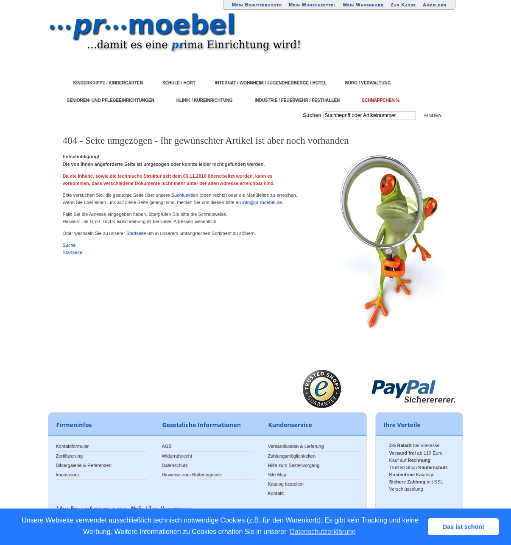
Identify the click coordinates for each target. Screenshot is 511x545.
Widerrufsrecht (177, 455)
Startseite (136, 233)
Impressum (67, 474)
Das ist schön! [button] (463, 526)
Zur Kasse (403, 4)
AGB (167, 446)
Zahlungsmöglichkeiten (292, 455)
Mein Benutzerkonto (257, 4)
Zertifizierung (69, 455)
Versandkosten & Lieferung (296, 446)
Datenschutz (175, 465)
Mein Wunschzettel (312, 4)
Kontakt (276, 493)
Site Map (277, 474)
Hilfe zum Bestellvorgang (294, 465)
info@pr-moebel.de (262, 202)
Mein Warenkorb (363, 4)
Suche (69, 245)
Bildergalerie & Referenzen (84, 465)
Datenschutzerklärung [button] (323, 531)
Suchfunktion (184, 195)
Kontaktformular (72, 446)
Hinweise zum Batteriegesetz (192, 474)
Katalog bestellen (286, 483)
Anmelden (435, 4)
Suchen (312, 115)
